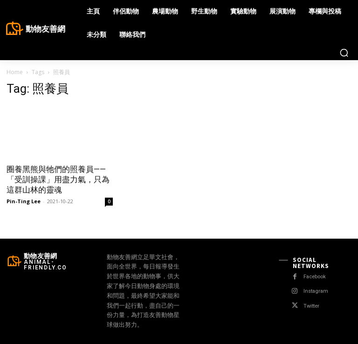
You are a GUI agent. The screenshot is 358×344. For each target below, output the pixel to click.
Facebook (315, 277)
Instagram (315, 291)
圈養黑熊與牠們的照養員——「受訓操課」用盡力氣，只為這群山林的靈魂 (58, 179)
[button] (344, 52)
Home (15, 72)
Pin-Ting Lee (24, 201)
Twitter (311, 306)
